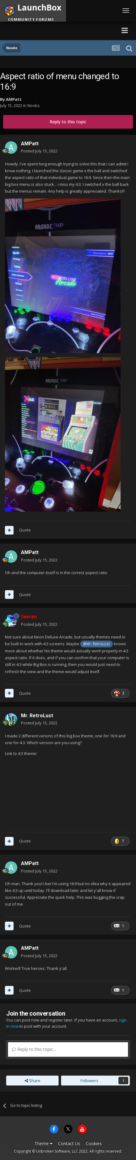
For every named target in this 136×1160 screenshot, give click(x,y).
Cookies (94, 1143)
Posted (39, 151)
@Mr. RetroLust (96, 643)
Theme (43, 1143)
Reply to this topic (68, 122)
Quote (25, 530)
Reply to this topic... (34, 1049)
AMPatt (14, 99)
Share (32, 1080)
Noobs (33, 105)
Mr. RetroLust (37, 716)
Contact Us (69, 1143)
